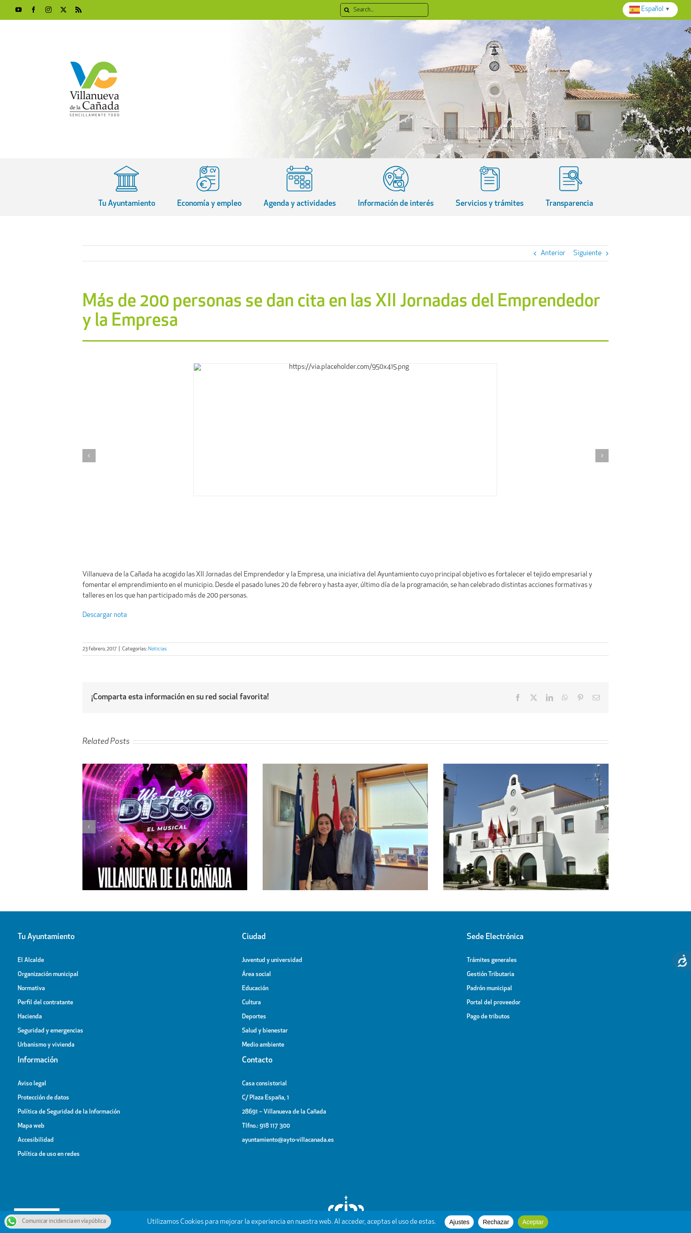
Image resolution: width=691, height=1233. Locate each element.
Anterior (553, 253)
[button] (89, 455)
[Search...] (384, 10)
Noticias (157, 649)
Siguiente (587, 253)
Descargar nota (104, 615)
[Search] (347, 10)
